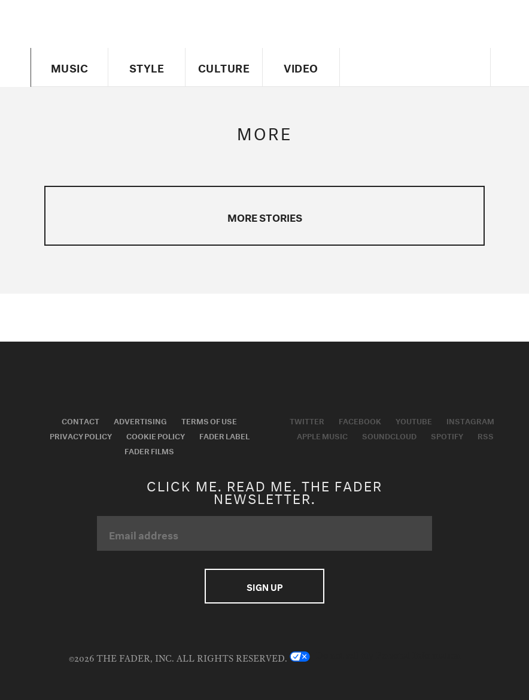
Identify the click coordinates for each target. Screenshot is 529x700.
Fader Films (149, 450)
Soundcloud (389, 435)
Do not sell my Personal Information (375, 656)
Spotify (447, 435)
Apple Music (322, 435)
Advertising (140, 420)
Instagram (470, 420)
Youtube (414, 420)
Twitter (307, 420)
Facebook (360, 420)
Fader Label (224, 435)
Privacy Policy (81, 435)
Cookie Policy (155, 435)
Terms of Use (209, 420)
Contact (80, 420)
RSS (486, 435)
